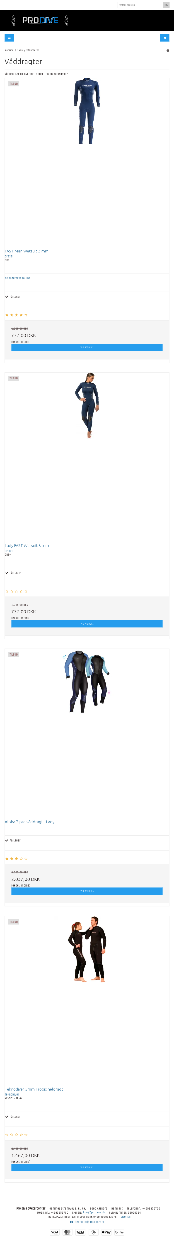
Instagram (95, 1222)
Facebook (78, 1222)
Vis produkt (87, 347)
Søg (166, 4)
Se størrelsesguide (17, 278)
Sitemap (126, 1217)
